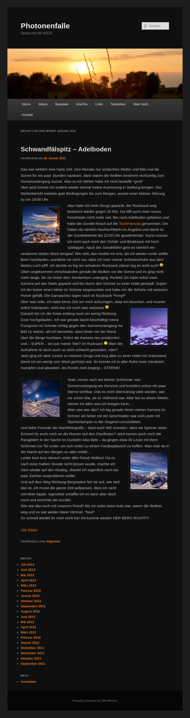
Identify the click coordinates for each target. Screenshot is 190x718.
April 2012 (28, 627)
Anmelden (28, 681)
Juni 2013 (28, 570)
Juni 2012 (28, 617)
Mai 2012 (27, 622)
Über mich (140, 104)
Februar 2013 (31, 590)
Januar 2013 (30, 596)
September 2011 (33, 663)
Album (43, 104)
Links (99, 104)
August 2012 (30, 611)
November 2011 (33, 653)
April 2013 (28, 580)
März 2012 (28, 632)
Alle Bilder (29, 530)
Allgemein (53, 541)
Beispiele (62, 104)
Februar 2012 (31, 637)
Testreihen (118, 104)
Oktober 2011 (31, 658)
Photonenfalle (45, 26)
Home (26, 104)
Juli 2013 (27, 564)
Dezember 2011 (32, 648)
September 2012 (33, 606)
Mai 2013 (27, 575)
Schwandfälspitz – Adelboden (66, 149)
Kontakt (27, 115)
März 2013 (28, 585)
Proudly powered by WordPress (94, 700)
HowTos (82, 104)
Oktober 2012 (31, 601)
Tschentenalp (130, 223)
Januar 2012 (30, 643)
